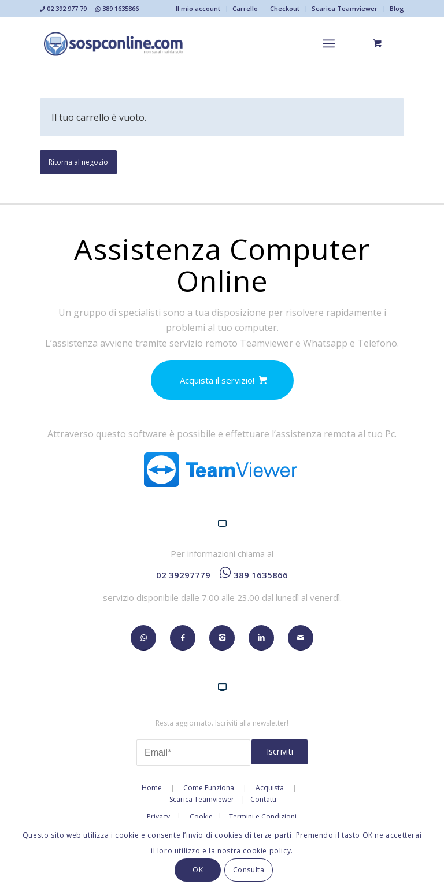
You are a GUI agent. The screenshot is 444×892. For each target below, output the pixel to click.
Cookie (201, 817)
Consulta (249, 870)
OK (198, 870)
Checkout (284, 8)
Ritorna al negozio (78, 162)
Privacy (158, 817)
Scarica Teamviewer (345, 8)
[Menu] (329, 43)
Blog (397, 8)
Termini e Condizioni (263, 817)
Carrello (245, 8)
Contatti (263, 799)
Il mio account (198, 8)
